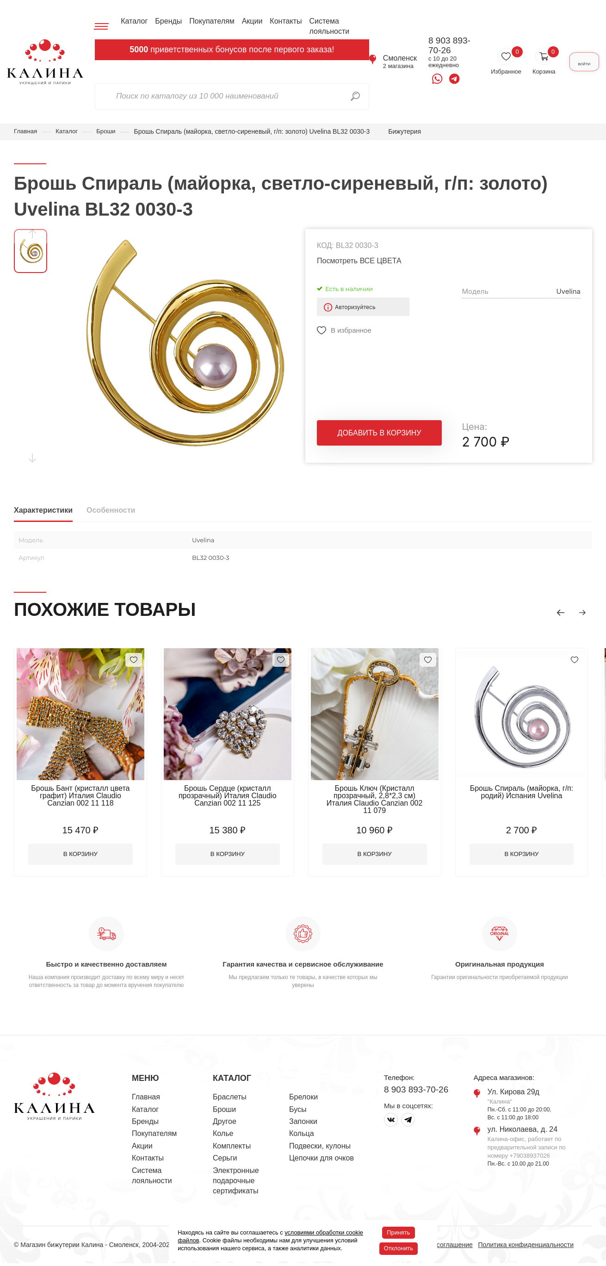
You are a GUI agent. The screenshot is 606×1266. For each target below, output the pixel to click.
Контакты (283, 21)
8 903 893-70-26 (438, 45)
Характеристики (43, 511)
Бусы (297, 1112)
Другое (224, 1124)
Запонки (303, 1124)
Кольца (301, 1136)
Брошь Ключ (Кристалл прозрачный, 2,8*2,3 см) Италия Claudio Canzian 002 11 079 (388, 796)
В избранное (351, 331)
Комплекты (232, 1148)
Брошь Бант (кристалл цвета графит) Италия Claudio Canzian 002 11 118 (83, 796)
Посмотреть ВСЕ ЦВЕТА (359, 261)
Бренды (166, 21)
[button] (555, 611)
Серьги (225, 1160)
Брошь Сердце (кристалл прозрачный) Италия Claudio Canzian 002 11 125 (236, 796)
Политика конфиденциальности (526, 1247)
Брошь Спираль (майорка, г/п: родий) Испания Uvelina (541, 792)
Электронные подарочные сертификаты (236, 1183)
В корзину (83, 855)
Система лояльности (327, 26)
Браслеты (230, 1100)
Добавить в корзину (379, 436)
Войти (574, 61)
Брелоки (303, 1100)
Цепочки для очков (321, 1160)
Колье (223, 1136)
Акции (249, 21)
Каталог (131, 21)
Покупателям (208, 21)
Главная (26, 131)
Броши (109, 131)
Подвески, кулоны (320, 1148)
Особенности (111, 511)
